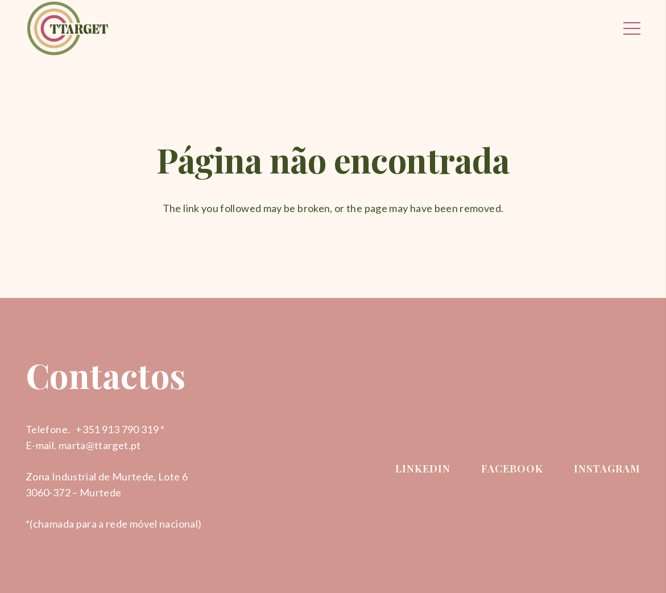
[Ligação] (68, 28)
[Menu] (632, 28)
